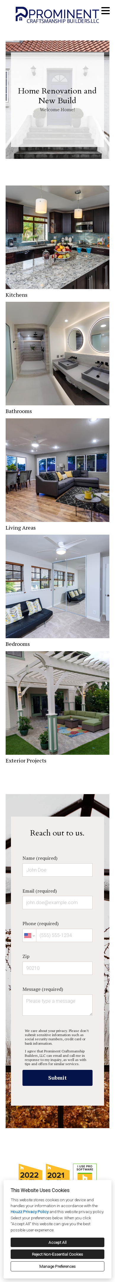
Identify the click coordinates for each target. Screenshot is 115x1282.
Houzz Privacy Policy (29, 1211)
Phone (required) (57, 931)
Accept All (57, 1242)
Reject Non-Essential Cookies (57, 1254)
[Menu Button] (105, 11)
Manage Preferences (57, 1266)
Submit (57, 1077)
